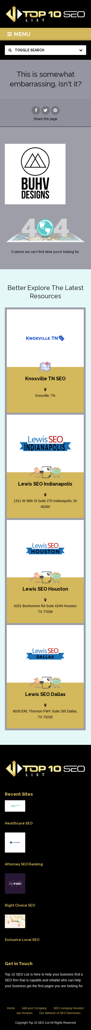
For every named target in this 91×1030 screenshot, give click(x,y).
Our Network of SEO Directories (60, 1013)
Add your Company (34, 1008)
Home (11, 1008)
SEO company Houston (69, 1008)
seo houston (24, 1013)
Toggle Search (26, 50)
